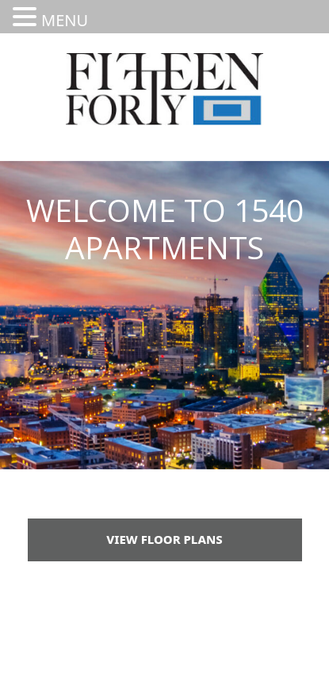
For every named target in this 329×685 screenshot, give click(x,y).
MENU (64, 20)
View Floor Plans (164, 539)
